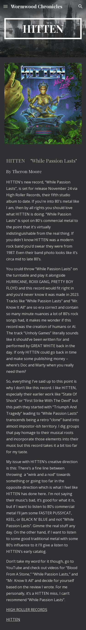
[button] (5, 6)
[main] (43, 28)
